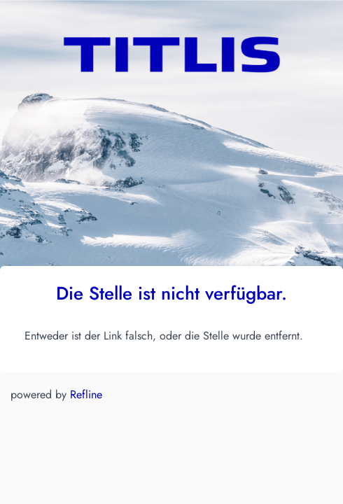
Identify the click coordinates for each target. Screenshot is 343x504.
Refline (86, 394)
